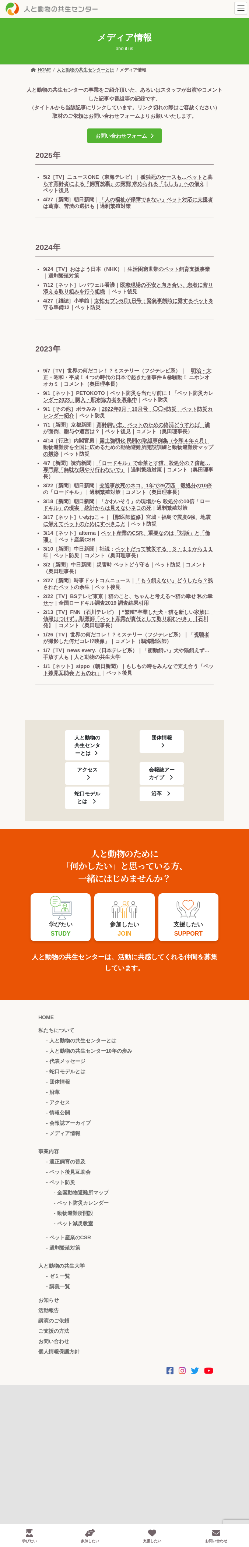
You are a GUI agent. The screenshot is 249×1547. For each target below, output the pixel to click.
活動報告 (48, 1310)
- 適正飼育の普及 (65, 1162)
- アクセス (58, 1102)
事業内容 (48, 1151)
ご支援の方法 (53, 1331)
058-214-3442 (55, 1435)
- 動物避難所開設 (73, 1213)
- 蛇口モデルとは (65, 1071)
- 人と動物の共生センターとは (81, 1040)
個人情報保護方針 (59, 1351)
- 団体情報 (58, 1082)
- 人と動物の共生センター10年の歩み (89, 1051)
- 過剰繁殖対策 (63, 1248)
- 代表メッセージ (65, 1061)
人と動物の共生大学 (61, 1266)
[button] (124, 135)
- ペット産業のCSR (68, 1237)
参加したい (90, 1536)
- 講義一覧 (58, 1286)
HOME (46, 1017)
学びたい (29, 1536)
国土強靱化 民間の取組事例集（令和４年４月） (154, 441)
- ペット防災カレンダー (81, 1203)
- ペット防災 (60, 1182)
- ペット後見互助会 (68, 1172)
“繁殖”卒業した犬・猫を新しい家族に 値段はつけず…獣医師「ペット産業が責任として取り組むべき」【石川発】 (129, 618)
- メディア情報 (63, 1133)
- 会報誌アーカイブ (68, 1123)
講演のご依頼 (53, 1321)
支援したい (152, 1536)
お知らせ (48, 1300)
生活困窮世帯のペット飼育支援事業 (168, 269)
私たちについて (56, 1030)
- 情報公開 (58, 1113)
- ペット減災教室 (73, 1223)
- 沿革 (53, 1092)
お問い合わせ (53, 1341)
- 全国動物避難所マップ (81, 1192)
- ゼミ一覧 (58, 1276)
